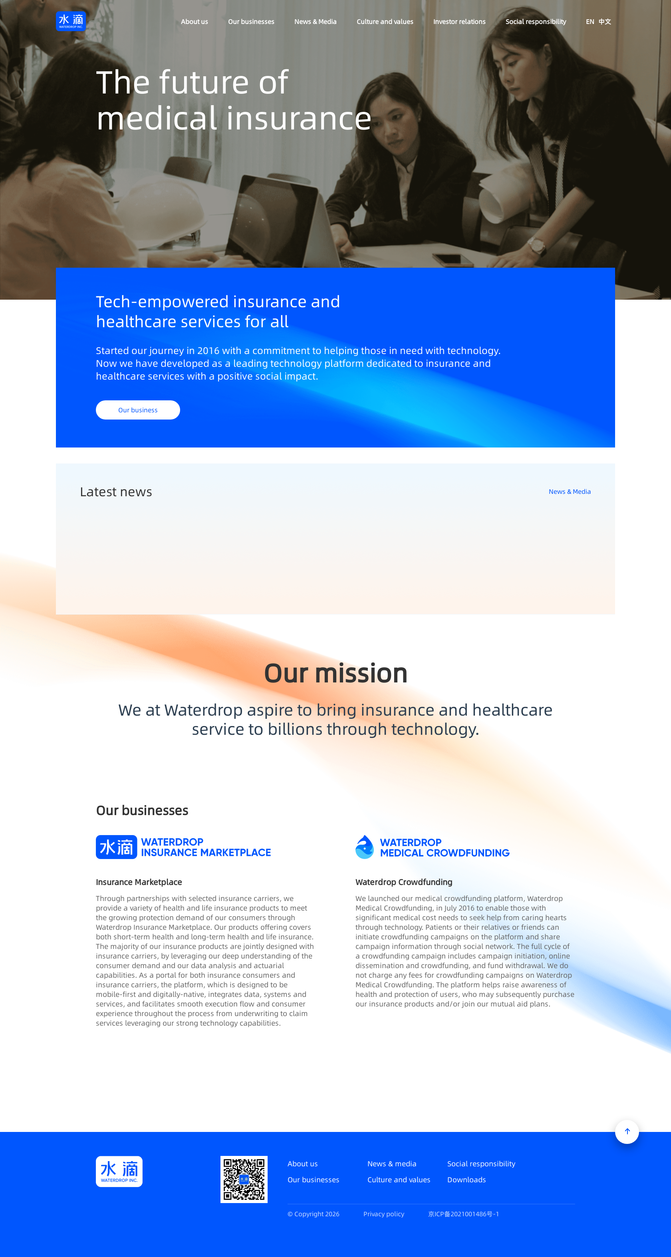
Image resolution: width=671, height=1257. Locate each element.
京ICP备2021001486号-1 (463, 1213)
